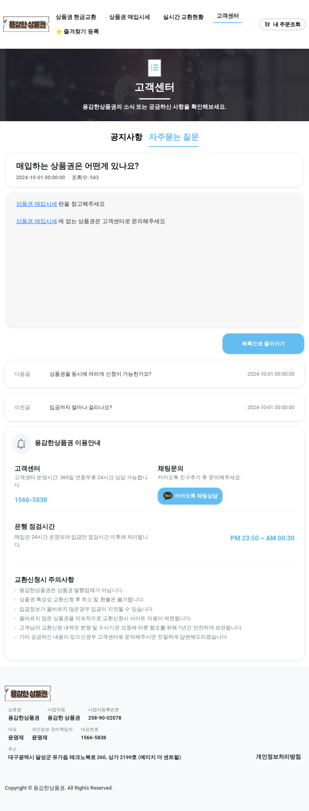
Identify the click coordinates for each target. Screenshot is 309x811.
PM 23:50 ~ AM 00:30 (263, 538)
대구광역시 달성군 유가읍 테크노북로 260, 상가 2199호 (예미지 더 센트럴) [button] (94, 757)
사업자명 (56, 709)
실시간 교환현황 (183, 17)
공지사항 (126, 137)
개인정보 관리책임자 (52, 729)
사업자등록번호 (103, 709)
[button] (154, 373)
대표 (12, 729)
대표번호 (90, 729)
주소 (12, 749)
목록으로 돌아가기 (263, 344)
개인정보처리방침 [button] (278, 756)
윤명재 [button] (16, 737)
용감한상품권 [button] (23, 718)
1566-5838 (30, 500)
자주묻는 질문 (174, 137)
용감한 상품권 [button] (63, 718)
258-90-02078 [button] (105, 718)
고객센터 (227, 15)
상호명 (14, 709)
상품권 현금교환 (76, 17)
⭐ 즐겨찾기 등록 (77, 31)
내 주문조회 (283, 24)
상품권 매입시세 (129, 17)
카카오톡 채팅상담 (190, 496)
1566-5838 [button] (93, 737)
